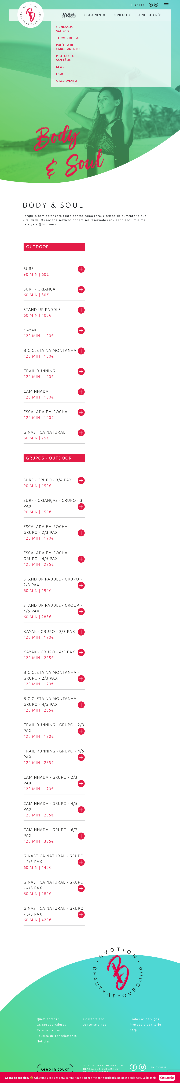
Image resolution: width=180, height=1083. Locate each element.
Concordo (167, 1077)
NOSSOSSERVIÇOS (69, 15)
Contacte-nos (94, 1019)
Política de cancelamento (57, 1035)
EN (136, 4)
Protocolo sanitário (145, 1024)
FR (142, 4)
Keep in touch (55, 1069)
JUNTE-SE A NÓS (149, 15)
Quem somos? (48, 1019)
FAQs (134, 1030)
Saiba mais (149, 1077)
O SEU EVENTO (94, 15)
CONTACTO (122, 15)
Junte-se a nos (95, 1024)
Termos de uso (48, 1030)
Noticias (43, 1041)
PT (130, 4)
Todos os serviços (144, 1019)
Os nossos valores (51, 1024)
